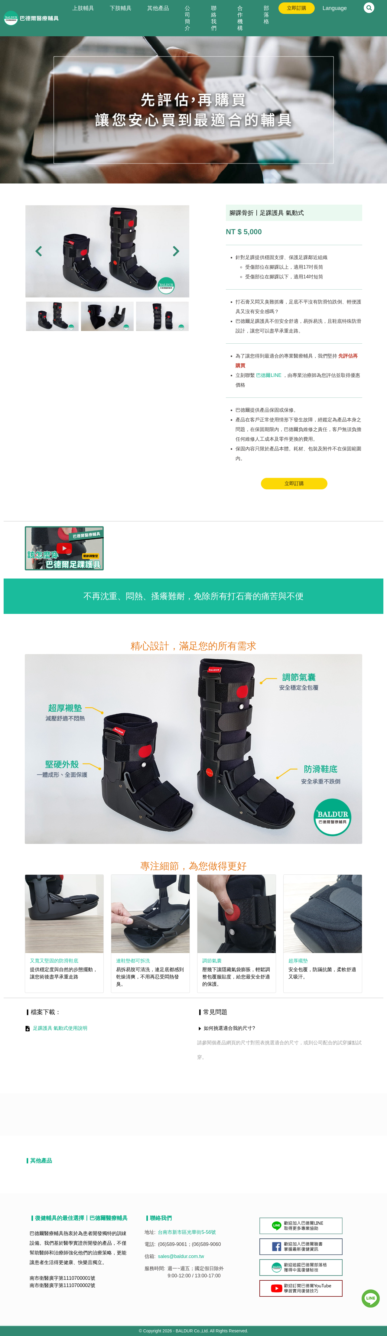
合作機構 (240, 18)
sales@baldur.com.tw (181, 1256)
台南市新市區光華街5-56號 (187, 1232)
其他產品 (158, 8)
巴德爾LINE (268, 375)
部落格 (266, 14)
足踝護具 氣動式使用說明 (60, 1028)
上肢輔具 (83, 8)
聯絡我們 (213, 18)
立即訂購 (296, 8)
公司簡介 (187, 18)
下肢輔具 (121, 8)
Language (335, 8)
